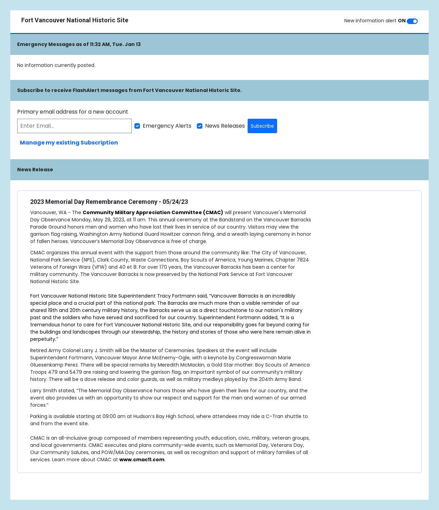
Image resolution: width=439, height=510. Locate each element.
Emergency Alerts (167, 126)
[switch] (412, 21)
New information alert (375, 20)
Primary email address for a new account (72, 112)
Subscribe (262, 126)
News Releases (225, 126)
